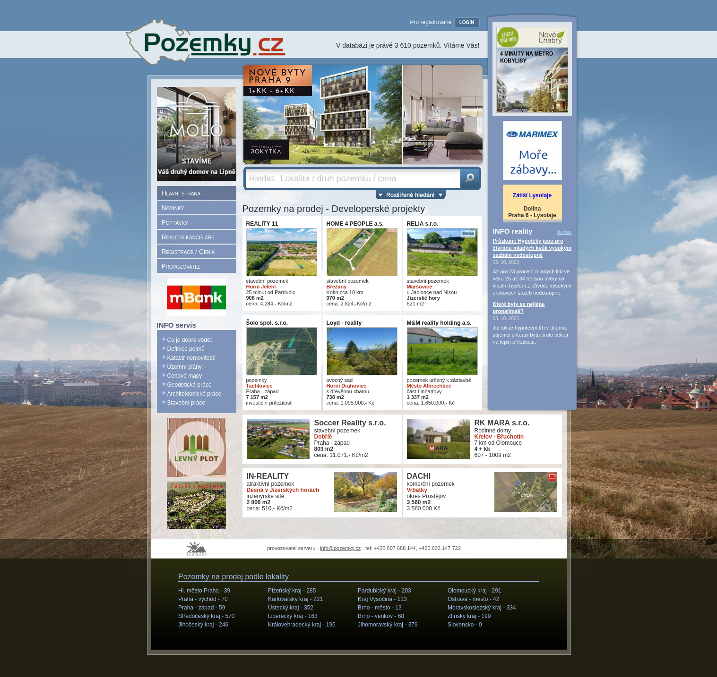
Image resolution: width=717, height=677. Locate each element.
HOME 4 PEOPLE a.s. (355, 223)
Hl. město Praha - (204, 590)
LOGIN (467, 22)
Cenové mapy (184, 375)
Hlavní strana (181, 193)
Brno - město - (380, 607)
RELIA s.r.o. (423, 223)
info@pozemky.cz (340, 548)
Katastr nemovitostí (191, 358)
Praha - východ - (203, 599)
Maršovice (419, 286)
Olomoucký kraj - (474, 590)
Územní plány (184, 367)
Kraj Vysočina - (382, 599)
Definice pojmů (186, 349)
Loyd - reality (344, 323)
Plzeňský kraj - (292, 590)
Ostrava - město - (473, 599)
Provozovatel (181, 266)
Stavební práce (186, 402)
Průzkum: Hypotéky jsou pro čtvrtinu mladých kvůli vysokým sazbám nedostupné (532, 248)
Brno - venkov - (381, 616)
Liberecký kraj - (293, 616)
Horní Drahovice (347, 386)
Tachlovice (259, 386)
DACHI (419, 476)
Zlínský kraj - (469, 616)
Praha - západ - (201, 607)
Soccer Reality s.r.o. (350, 423)
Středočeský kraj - (206, 616)
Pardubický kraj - (384, 590)
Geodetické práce (189, 384)
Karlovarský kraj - (295, 599)
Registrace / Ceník (188, 251)
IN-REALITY (268, 476)
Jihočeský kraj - (203, 624)
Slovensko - (465, 624)
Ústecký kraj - (290, 607)
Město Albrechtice (429, 386)
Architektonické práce (194, 393)
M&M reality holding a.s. (439, 323)
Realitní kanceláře (188, 237)
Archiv (564, 232)
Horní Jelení (261, 286)
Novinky (173, 208)
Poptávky (175, 222)
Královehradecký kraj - (302, 624)
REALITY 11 (262, 223)
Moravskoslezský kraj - (482, 607)
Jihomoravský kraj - (388, 624)
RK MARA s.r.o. (502, 423)
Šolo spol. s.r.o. (267, 323)
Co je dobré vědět (189, 340)
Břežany (337, 286)
